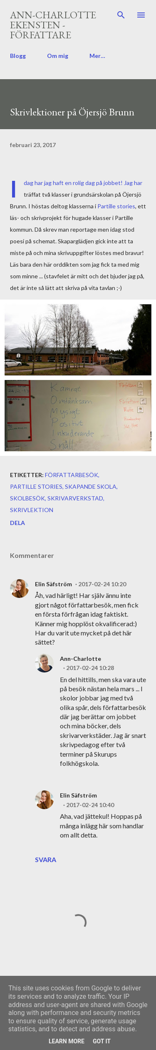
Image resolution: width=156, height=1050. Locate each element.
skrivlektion (31, 509)
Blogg (18, 55)
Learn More (66, 1041)
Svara (45, 859)
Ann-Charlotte (80, 658)
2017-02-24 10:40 (90, 804)
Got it (102, 1041)
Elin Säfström (53, 584)
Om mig (57, 55)
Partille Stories (36, 486)
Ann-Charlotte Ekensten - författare (53, 24)
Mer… (97, 55)
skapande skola (90, 486)
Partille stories (116, 206)
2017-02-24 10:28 (90, 667)
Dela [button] (17, 522)
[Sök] (121, 15)
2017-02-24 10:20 (102, 584)
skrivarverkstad (75, 498)
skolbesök (27, 498)
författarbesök (71, 474)
